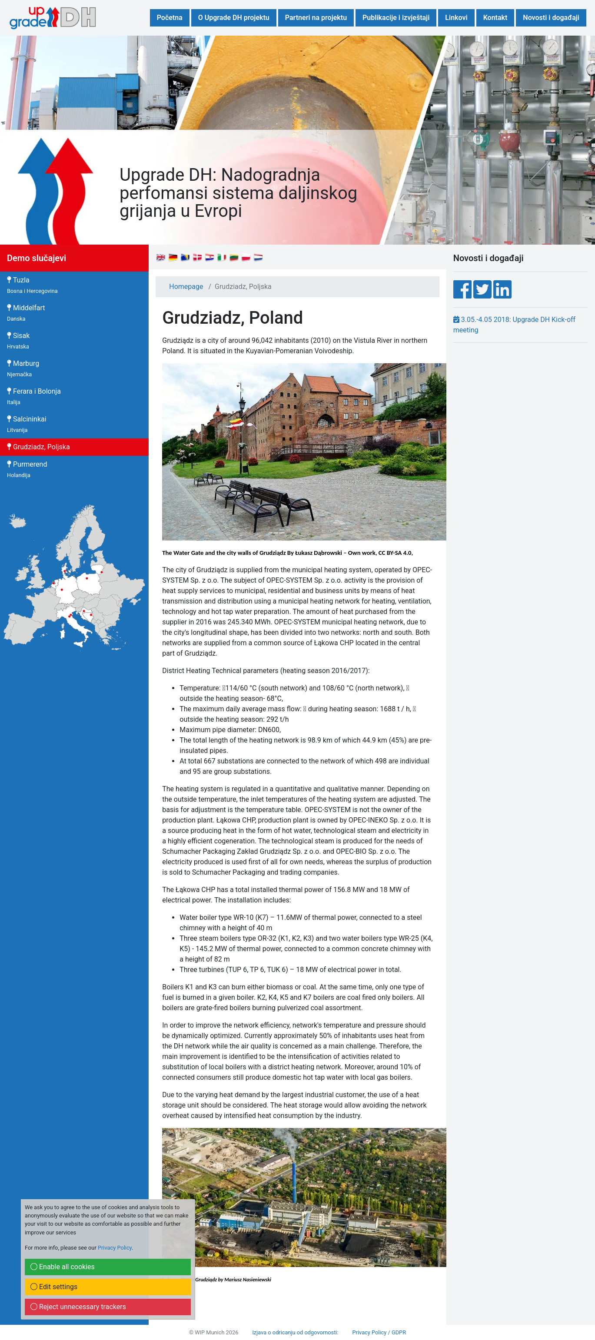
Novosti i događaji (551, 17)
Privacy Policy (115, 1247)
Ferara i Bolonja (34, 396)
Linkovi (456, 17)
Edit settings (53, 1287)
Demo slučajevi (36, 258)
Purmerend (27, 469)
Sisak (18, 341)
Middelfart (26, 313)
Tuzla (32, 285)
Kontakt (495, 17)
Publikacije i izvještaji (395, 17)
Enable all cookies (62, 1267)
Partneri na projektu (316, 17)
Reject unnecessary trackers (78, 1307)
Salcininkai (27, 424)
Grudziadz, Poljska (38, 447)
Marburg (23, 368)
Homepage (186, 286)
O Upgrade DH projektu (233, 17)
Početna (170, 17)
